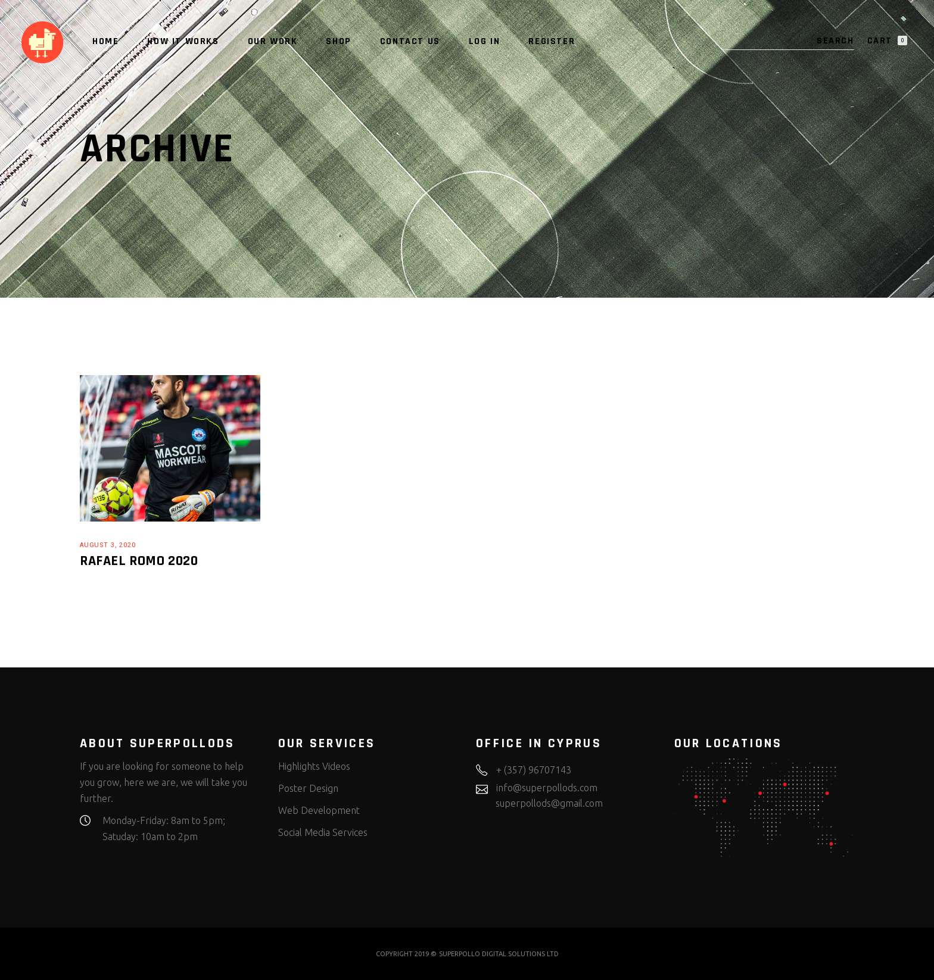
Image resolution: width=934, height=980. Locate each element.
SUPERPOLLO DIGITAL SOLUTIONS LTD (499, 953)
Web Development (319, 810)
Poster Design (308, 788)
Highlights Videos (314, 766)
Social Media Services (323, 832)
